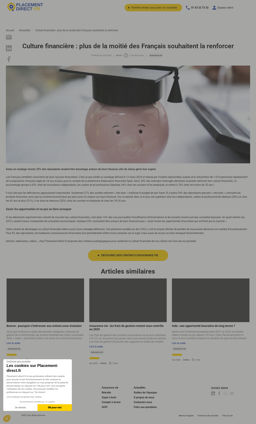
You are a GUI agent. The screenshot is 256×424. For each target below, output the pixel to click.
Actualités (24, 30)
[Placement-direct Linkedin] (213, 394)
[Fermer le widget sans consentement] (18, 361)
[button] (7, 418)
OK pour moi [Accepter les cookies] (55, 407)
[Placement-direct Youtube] (232, 394)
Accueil (10, 30)
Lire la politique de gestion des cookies (24, 397)
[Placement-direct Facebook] (219, 394)
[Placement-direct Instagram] (226, 394)
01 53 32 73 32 (197, 8)
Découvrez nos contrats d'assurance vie (129, 255)
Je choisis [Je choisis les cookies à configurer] (20, 407)
